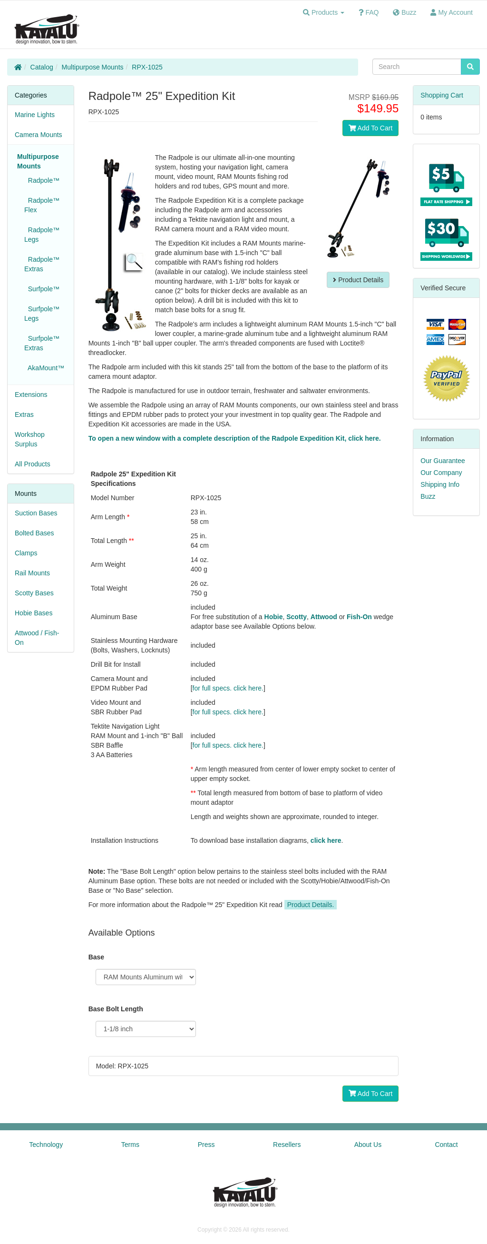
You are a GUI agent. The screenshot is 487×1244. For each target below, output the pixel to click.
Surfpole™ (41, 289)
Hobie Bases (33, 613)
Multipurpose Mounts (93, 67)
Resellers (287, 1144)
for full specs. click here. (228, 688)
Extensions (31, 394)
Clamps (26, 553)
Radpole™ (41, 180)
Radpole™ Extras (41, 264)
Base (96, 957)
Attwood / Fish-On (37, 637)
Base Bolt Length (115, 1009)
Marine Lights (35, 114)
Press (206, 1144)
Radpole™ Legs (41, 234)
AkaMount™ (44, 368)
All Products (32, 464)
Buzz (427, 496)
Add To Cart (371, 128)
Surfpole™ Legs (41, 313)
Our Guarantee (442, 460)
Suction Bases (36, 513)
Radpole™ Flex (41, 205)
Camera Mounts (38, 134)
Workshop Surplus (30, 439)
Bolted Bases (34, 533)
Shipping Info (439, 484)
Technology (46, 1144)
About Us (368, 1144)
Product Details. (310, 904)
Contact (446, 1144)
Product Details (358, 280)
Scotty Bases (34, 593)
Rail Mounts (32, 573)
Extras (24, 414)
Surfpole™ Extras (41, 343)
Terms (130, 1144)
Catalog (41, 67)
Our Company (441, 472)
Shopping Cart (441, 95)
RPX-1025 (147, 67)
